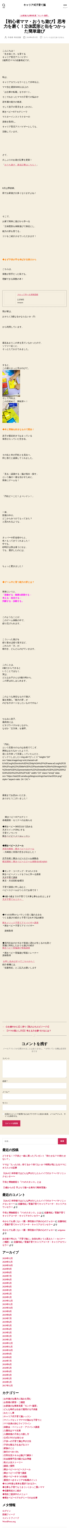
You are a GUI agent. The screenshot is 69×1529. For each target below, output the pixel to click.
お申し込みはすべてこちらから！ (19, 961)
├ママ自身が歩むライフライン (16, 1423)
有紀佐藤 (17, 37)
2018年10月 (7, 1350)
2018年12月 (7, 1343)
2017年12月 (7, 1385)
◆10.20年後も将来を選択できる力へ (19, 1483)
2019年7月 (7, 1318)
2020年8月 (7, 1272)
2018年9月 (7, 1354)
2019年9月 (7, 1311)
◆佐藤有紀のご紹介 (11, 1491)
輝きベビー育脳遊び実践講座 (16, 948)
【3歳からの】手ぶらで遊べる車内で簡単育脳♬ (24, 1187)
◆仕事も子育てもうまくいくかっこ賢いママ (23, 1487)
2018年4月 (7, 1371)
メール (5, 1092)
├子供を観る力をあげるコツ (15, 1445)
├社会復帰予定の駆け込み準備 (16, 1459)
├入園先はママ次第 (11, 1430)
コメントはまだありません (53, 37)
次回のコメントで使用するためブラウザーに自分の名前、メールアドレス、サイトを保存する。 (35, 1115)
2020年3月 (7, 1290)
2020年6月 (7, 1279)
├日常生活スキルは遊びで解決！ (17, 1455)
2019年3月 (7, 1332)
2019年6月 (7, 1322)
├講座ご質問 (8, 1466)
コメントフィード (10, 1518)
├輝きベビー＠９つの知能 (14, 1476)
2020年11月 (7, 1262)
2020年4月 (7, 1286)
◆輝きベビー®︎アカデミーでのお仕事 (19, 1498)
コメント (6, 1058)
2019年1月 (7, 1339)
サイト (5, 1103)
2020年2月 (7, 1294)
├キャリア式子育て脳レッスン (16, 1416)
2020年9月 (7, 1269)
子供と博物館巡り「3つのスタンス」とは (21, 1182)
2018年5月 (7, 1368)
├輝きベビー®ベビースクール (16, 1469)
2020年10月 (7, 1265)
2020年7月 (7, 1276)
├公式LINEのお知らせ (13, 1438)
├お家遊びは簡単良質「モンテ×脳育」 (34, 15)
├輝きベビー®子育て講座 (14, 1473)
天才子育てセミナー (12, 899)
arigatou (61, 1230)
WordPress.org (9, 1521)
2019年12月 (7, 1301)
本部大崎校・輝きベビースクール (18, 849)
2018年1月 (7, 1382)
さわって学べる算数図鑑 (27, 295)
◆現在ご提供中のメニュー (15, 1494)
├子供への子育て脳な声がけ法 (16, 1441)
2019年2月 (7, 1336)
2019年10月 (7, 1308)
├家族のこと (8, 1448)
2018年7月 (7, 1361)
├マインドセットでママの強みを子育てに (22, 1420)
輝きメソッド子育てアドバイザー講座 (20, 923)
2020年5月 (7, 1283)
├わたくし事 (8, 1413)
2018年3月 (7, 1375)
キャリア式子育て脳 (34, 5)
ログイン (6, 1511)
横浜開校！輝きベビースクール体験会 (20, 861)
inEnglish (43, 861)
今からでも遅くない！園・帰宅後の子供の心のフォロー (28, 1221)
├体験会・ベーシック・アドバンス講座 (20, 1427)
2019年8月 (7, 1315)
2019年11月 (7, 1304)
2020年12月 (7, 1258)
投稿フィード (8, 1514)
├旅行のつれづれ (10, 1452)
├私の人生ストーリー (12, 1462)
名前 (4, 1081)
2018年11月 (7, 1347)
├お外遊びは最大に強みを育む (16, 1399)
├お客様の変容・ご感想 (13, 1402)
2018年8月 (7, 1357)
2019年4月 (7, 1329)
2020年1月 (7, 1297)
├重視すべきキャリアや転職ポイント (19, 1480)
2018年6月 (7, 1364)
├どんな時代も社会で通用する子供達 (19, 1409)
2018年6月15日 (32, 37)
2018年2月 (7, 1378)
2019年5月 (7, 1325)
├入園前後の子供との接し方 (15, 1434)
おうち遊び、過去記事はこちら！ (20, 165)
